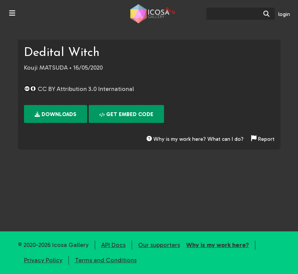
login (284, 14)
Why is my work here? (217, 245)
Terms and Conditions (106, 260)
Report (262, 139)
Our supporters (159, 245)
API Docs (113, 245)
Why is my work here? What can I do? (195, 139)
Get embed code (126, 114)
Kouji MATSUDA (46, 67)
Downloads (55, 114)
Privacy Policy (43, 260)
